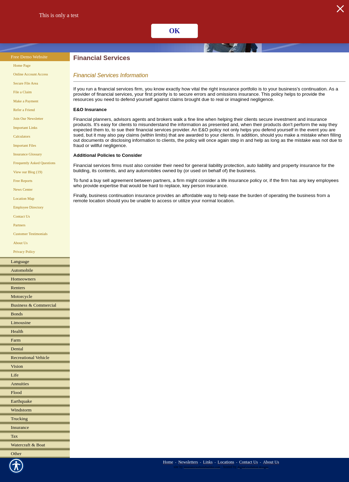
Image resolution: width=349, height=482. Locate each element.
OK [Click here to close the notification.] (174, 31)
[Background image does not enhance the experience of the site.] (35, 261)
